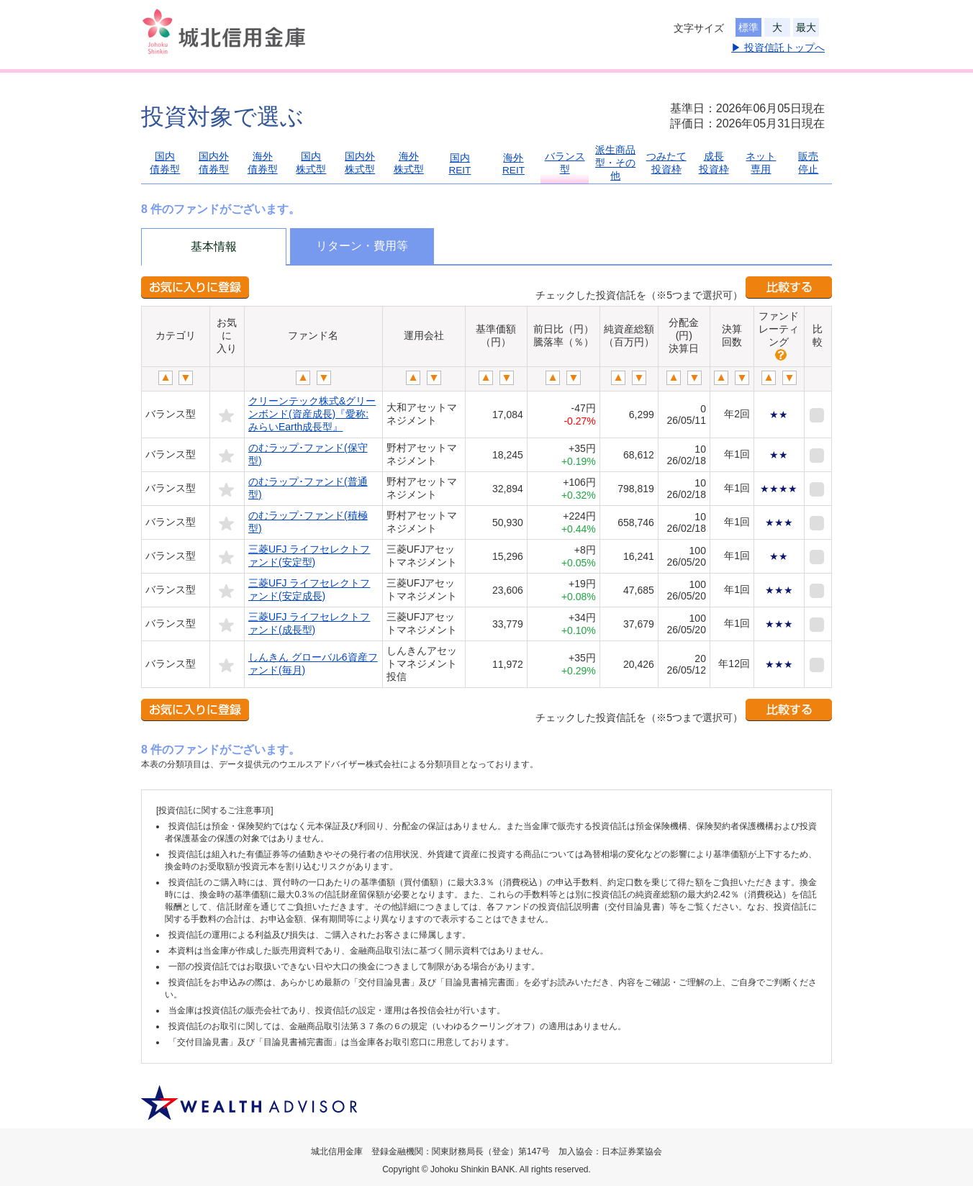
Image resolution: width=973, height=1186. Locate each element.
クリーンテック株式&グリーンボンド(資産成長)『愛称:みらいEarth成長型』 (312, 414)
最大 (806, 27)
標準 (748, 27)
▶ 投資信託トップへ (778, 47)
